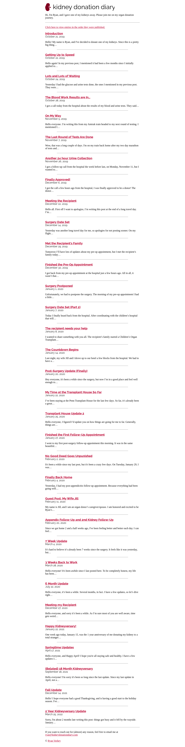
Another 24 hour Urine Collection (68, 158)
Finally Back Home (58, 477)
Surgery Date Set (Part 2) (63, 307)
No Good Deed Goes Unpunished (68, 456)
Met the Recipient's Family (64, 243)
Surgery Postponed (59, 285)
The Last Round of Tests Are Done (69, 137)
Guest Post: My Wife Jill (61, 498)
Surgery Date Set (57, 222)
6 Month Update (56, 583)
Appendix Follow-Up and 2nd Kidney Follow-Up (79, 519)
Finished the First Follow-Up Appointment (75, 434)
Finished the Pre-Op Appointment (69, 264)
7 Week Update (56, 541)
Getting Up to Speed (59, 54)
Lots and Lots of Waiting (62, 76)
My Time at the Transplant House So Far (73, 392)
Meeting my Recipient (60, 604)
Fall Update (53, 690)
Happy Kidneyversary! (60, 626)
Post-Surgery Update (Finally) (66, 371)
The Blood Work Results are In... (67, 97)
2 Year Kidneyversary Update (65, 711)
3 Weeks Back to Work (61, 562)
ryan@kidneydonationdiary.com (61, 734)
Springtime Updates (59, 647)
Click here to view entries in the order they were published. (75, 27)
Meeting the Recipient (60, 200)
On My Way (53, 115)
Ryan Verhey (54, 740)
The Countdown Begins (61, 349)
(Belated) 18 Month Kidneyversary (69, 668)
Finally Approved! (57, 179)
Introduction (54, 33)
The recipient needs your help (66, 328)
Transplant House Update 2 (64, 413)
